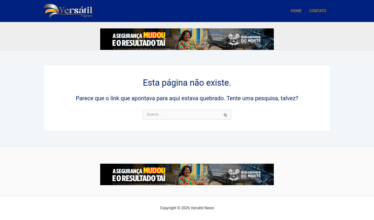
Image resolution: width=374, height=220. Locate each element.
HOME (296, 11)
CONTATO (317, 11)
